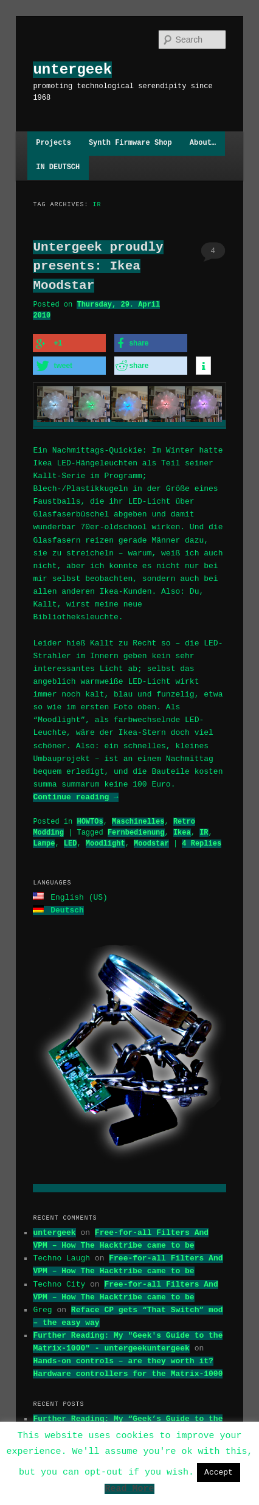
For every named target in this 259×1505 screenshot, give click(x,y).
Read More (129, 1490)
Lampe (44, 841)
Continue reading (75, 795)
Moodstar (151, 841)
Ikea (182, 830)
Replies (201, 841)
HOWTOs (90, 820)
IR (203, 830)
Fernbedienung (136, 830)
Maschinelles (138, 820)
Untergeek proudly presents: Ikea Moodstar (98, 266)
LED (70, 841)
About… (203, 143)
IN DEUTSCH (58, 167)
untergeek (72, 70)
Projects (53, 143)
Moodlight (105, 841)
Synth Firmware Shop (130, 143)
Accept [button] (218, 1472)
